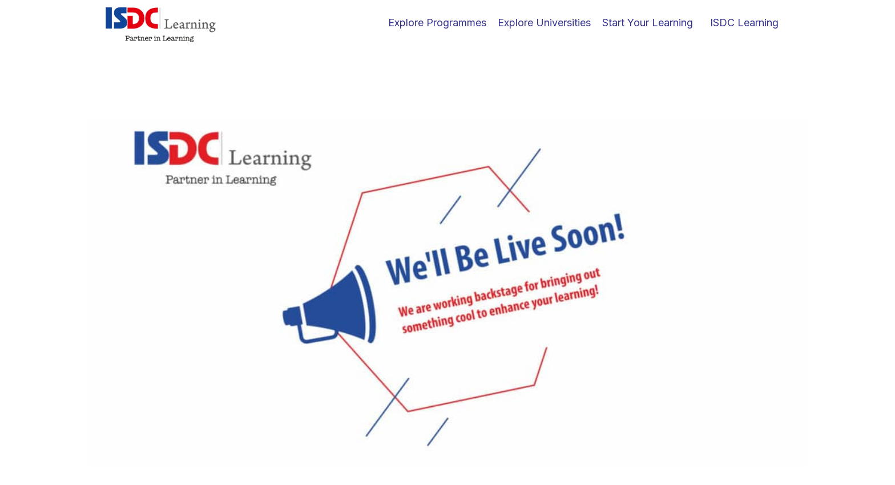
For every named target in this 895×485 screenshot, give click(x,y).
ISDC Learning (744, 23)
